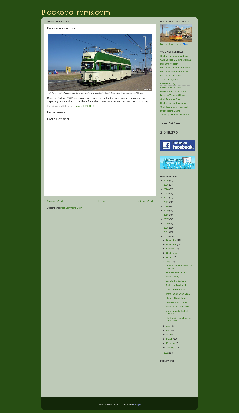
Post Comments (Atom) (71, 208)
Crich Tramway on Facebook (174, 107)
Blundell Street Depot (176, 298)
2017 (166, 219)
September (172, 253)
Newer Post (55, 201)
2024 (166, 189)
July (168, 261)
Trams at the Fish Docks (178, 307)
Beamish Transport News (172, 95)
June (169, 326)
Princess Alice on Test (176, 272)
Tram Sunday (172, 276)
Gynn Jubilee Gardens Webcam (175, 60)
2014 (166, 232)
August (170, 257)
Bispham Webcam (169, 64)
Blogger (137, 405)
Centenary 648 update (177, 302)
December (171, 240)
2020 (166, 206)
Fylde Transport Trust (170, 87)
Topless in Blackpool (176, 285)
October (170, 249)
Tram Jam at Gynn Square (179, 294)
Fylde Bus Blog (167, 83)
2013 (166, 236)
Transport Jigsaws (169, 79)
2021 (166, 202)
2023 (166, 193)
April (168, 334)
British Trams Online (170, 111)
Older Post (145, 201)
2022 (166, 197)
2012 (166, 353)
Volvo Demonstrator (175, 289)
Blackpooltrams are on (174, 44)
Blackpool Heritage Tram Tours (175, 67)
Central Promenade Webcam (174, 56)
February (171, 343)
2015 (166, 228)
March (169, 339)
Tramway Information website (174, 114)
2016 (166, 223)
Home (101, 201)
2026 (166, 180)
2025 (166, 185)
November (171, 244)
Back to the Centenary (177, 281)
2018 (166, 215)
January (170, 347)
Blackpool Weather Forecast (174, 71)
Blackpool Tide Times (170, 75)
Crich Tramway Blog (170, 99)
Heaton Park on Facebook (173, 103)
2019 (166, 210)
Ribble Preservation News (173, 91)
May (168, 330)
